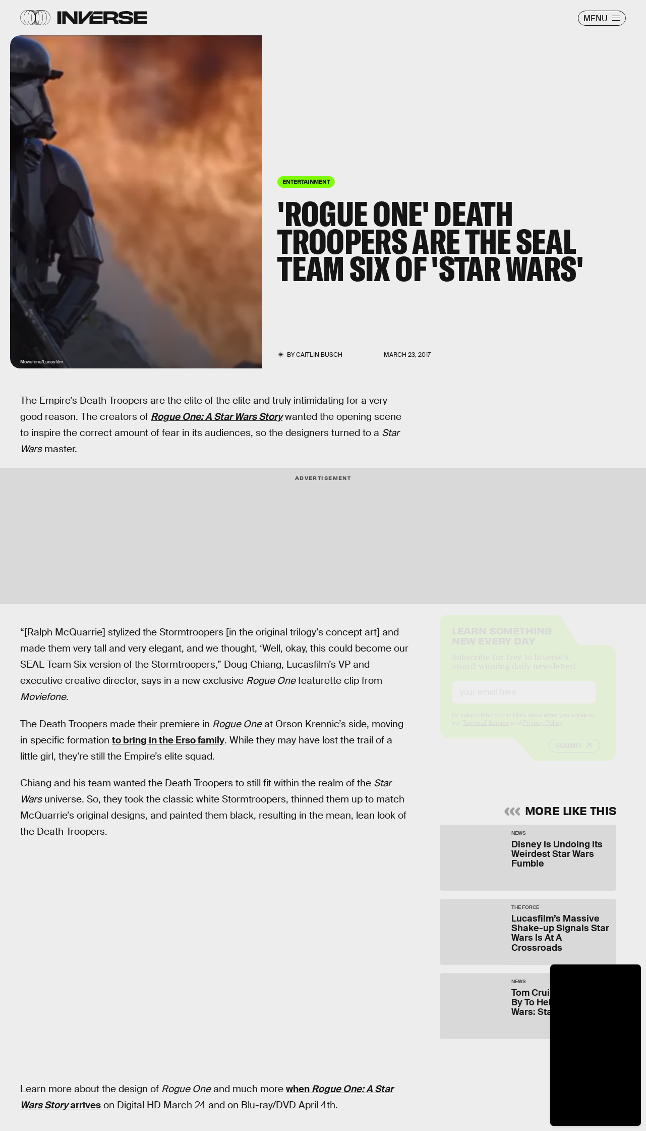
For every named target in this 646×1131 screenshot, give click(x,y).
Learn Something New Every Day (502, 644)
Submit (568, 754)
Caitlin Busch (319, 355)
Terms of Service (485, 732)
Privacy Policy (542, 732)
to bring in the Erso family (168, 740)
